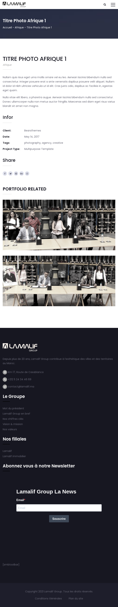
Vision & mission (13, 424)
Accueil (7, 27)
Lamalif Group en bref (16, 413)
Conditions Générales (49, 598)
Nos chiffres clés (13, 419)
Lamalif (7, 451)
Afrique (19, 27)
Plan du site (76, 598)
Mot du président (13, 408)
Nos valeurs (10, 429)
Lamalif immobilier (14, 456)
